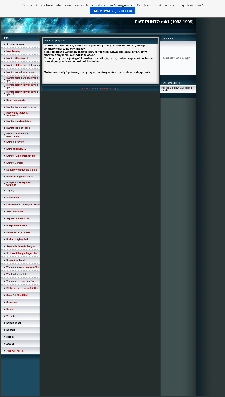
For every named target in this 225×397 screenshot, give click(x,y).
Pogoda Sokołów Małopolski (176, 88)
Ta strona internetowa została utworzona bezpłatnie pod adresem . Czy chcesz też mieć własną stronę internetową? (112, 8)
